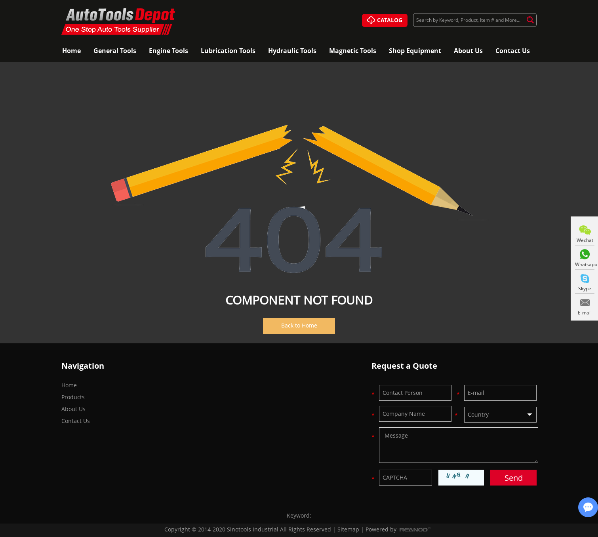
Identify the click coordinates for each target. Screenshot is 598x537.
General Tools (114, 50)
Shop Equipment (415, 50)
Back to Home (299, 325)
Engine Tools (168, 50)
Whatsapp (584, 264)
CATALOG (384, 20)
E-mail (585, 312)
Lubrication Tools (228, 50)
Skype (584, 288)
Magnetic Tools (352, 50)
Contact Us (512, 50)
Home (71, 50)
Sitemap (348, 529)
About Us (468, 50)
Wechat (585, 240)
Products (73, 412)
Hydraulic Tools (292, 50)
